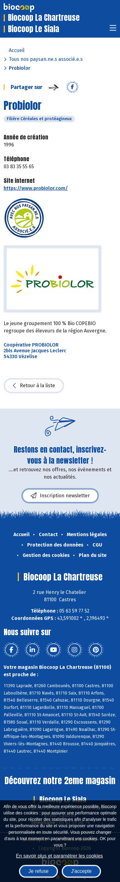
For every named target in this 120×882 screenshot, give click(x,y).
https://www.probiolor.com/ (36, 188)
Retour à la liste (34, 386)
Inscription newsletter (60, 496)
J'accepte (81, 871)
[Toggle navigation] (113, 30)
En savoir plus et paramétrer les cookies (59, 855)
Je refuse (38, 871)
